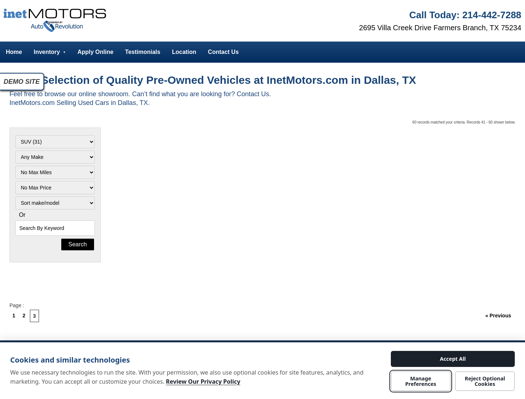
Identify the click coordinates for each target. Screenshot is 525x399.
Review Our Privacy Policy (203, 382)
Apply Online (95, 52)
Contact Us (223, 52)
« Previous (498, 315)
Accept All (453, 358)
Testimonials (142, 52)
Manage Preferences (420, 381)
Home (14, 52)
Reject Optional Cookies (485, 381)
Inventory (47, 52)
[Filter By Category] (55, 141)
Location (184, 52)
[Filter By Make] (55, 157)
